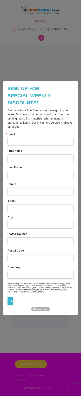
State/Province (17, 234)
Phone (12, 184)
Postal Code (16, 250)
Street (12, 200)
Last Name (15, 167)
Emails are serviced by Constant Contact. (26, 292)
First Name (15, 151)
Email (11, 134)
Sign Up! (11, 301)
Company (14, 267)
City (10, 217)
